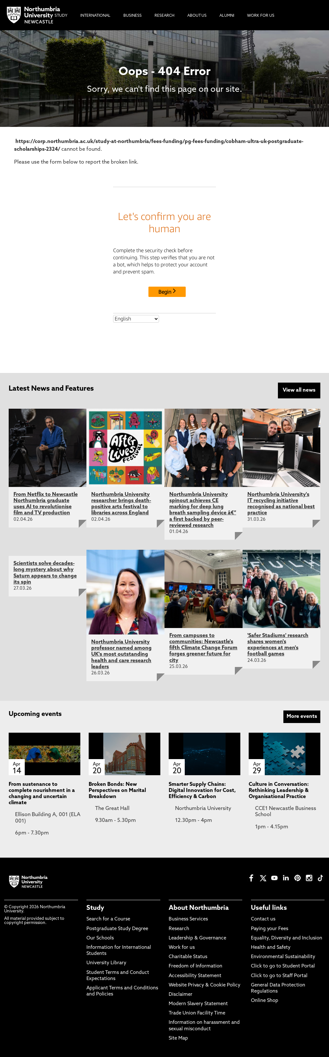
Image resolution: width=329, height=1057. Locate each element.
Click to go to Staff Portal (279, 975)
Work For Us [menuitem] (260, 16)
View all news (299, 390)
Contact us (263, 919)
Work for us (182, 947)
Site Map (178, 1037)
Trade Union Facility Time (197, 1013)
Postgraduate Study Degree (117, 928)
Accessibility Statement (195, 975)
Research (179, 928)
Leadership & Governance (197, 937)
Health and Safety (270, 947)
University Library (106, 962)
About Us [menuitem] (197, 16)
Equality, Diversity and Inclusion (286, 937)
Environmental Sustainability (283, 956)
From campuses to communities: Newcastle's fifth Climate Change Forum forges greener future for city (203, 647)
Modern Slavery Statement (198, 1003)
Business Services (188, 919)
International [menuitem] (95, 16)
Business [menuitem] (132, 16)
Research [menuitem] (164, 16)
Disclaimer (180, 994)
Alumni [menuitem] (226, 16)
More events (302, 716)
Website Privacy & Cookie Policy (204, 984)
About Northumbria (199, 908)
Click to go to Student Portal (283, 966)
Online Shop (264, 1000)
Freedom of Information (195, 966)
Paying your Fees (269, 928)
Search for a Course (108, 919)
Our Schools (100, 937)
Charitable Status (188, 956)
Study (95, 908)
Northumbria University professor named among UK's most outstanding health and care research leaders (121, 654)
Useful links (269, 908)
